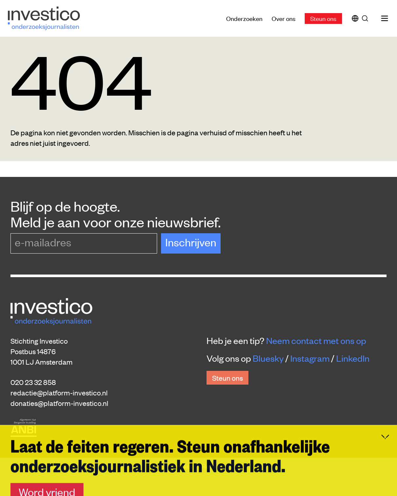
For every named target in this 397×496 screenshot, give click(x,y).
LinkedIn (353, 358)
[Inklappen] (385, 490)
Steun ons (323, 18)
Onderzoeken (244, 18)
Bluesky (268, 358)
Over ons (284, 18)
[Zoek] (366, 18)
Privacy (183, 466)
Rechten (213, 466)
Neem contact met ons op (316, 340)
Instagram (310, 358)
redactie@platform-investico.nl (59, 392)
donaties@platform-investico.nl (59, 403)
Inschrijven (190, 242)
